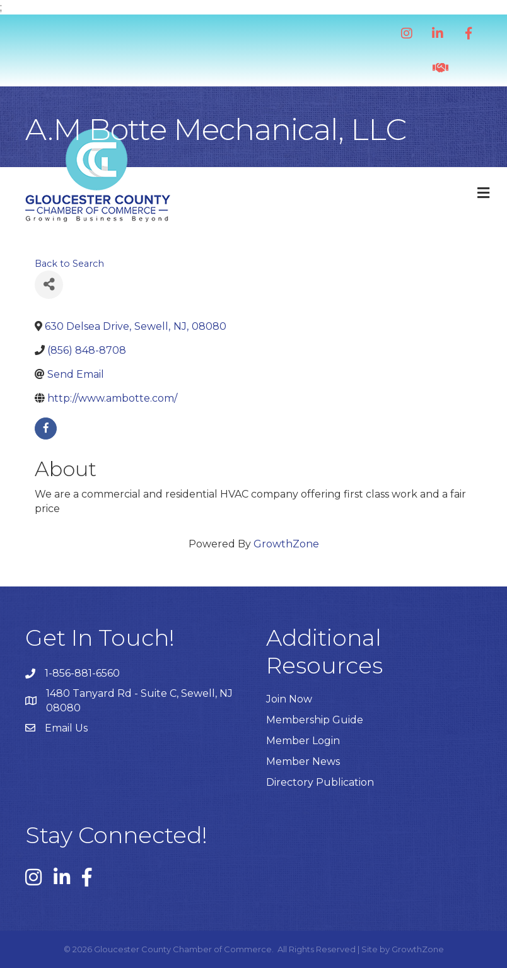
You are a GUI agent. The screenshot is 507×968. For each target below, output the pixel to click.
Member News (303, 761)
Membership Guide (314, 720)
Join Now (289, 699)
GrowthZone (286, 544)
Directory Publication (320, 782)
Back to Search (69, 263)
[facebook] (46, 428)
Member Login (303, 741)
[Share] (49, 285)
